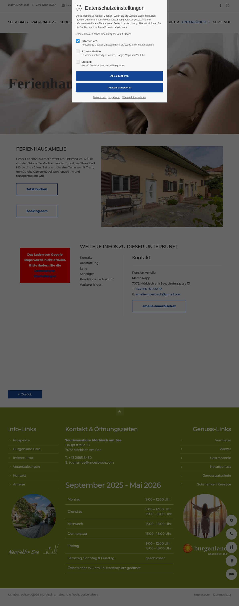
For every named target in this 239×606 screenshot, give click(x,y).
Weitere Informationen (134, 97)
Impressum (114, 97)
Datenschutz (100, 97)
